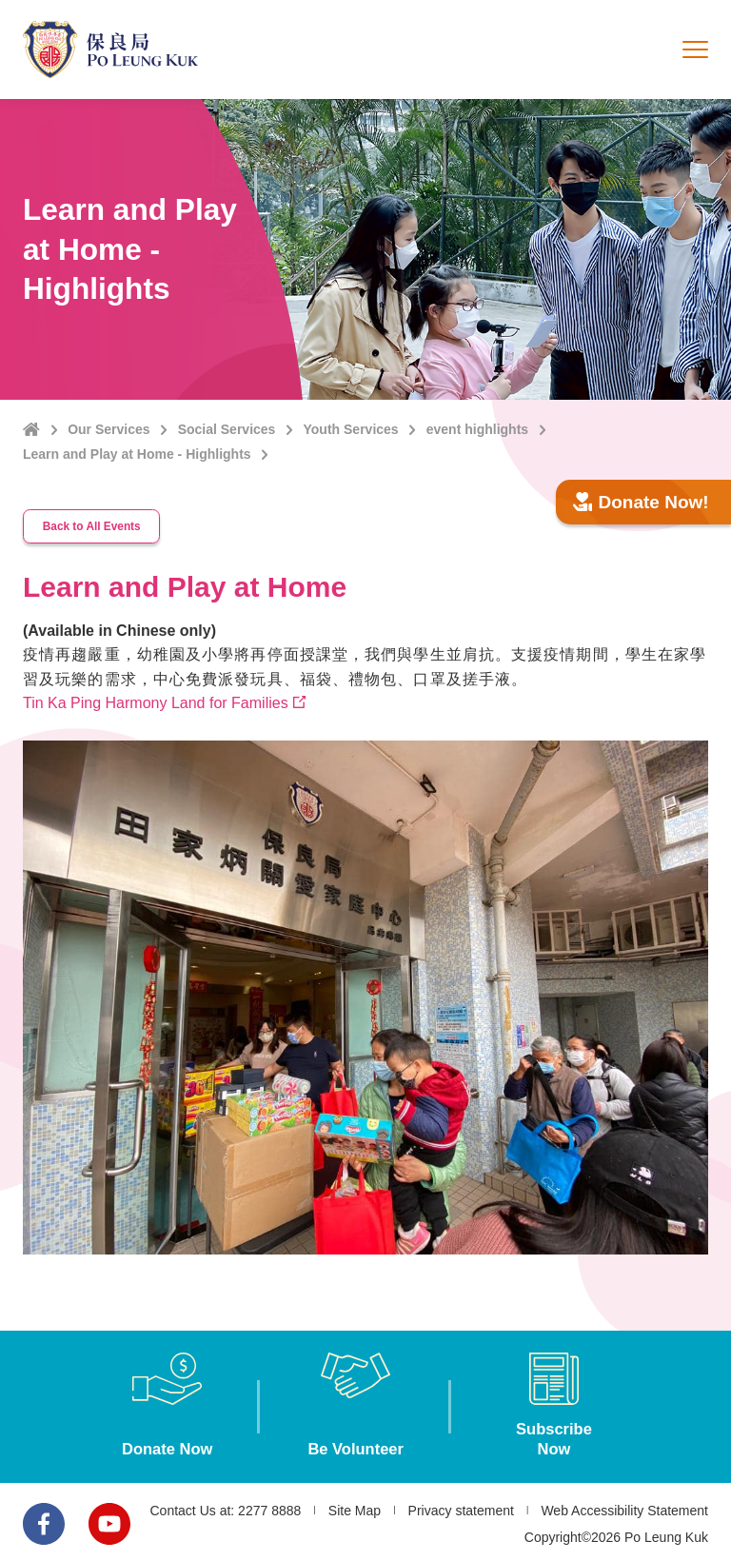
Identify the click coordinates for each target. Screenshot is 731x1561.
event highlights (477, 429)
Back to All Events (95, 523)
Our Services (108, 429)
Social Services (227, 429)
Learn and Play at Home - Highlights (137, 454)
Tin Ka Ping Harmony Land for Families (155, 699)
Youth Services (351, 429)
